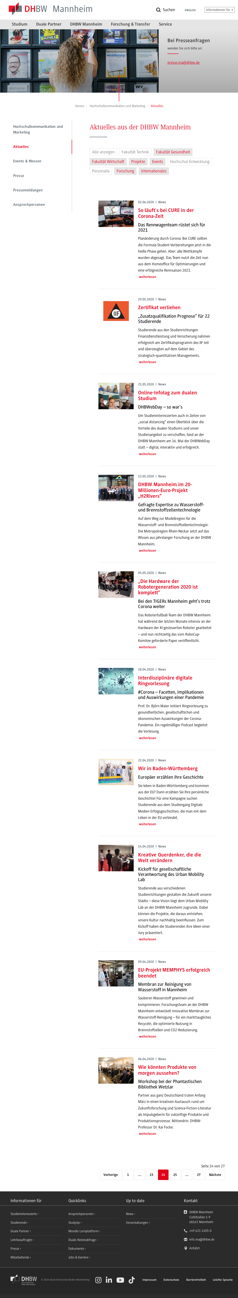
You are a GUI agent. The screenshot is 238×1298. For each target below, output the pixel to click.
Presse (18, 176)
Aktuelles (21, 147)
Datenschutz (171, 1280)
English (190, 10)
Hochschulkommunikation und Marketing (38, 130)
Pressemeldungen (28, 190)
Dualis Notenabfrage (82, 1240)
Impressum (149, 1280)
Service (165, 24)
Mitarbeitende (20, 1257)
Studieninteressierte (24, 1214)
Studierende (19, 1223)
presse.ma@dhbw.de (183, 62)
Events (157, 161)
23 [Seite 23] (151, 1175)
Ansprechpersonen (29, 205)
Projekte (138, 161)
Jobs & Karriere (78, 1257)
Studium (19, 24)
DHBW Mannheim (86, 24)
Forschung (125, 171)
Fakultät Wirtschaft (108, 161)
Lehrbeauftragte (22, 1240)
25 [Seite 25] (175, 1175)
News (129, 1214)
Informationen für (219, 10)
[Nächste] (215, 1175)
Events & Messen (27, 161)
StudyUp (74, 1223)
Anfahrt (194, 1248)
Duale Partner (48, 24)
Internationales (154, 171)
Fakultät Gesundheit (173, 152)
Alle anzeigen (103, 152)
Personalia (101, 171)
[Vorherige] (110, 1175)
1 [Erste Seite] (128, 1175)
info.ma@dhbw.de (201, 1239)
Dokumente (76, 1249)
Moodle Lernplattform (83, 1231)
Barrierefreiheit (196, 1280)
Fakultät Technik (135, 152)
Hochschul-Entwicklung (190, 161)
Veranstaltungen (137, 1223)
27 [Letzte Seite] (199, 1175)
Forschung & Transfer (130, 24)
